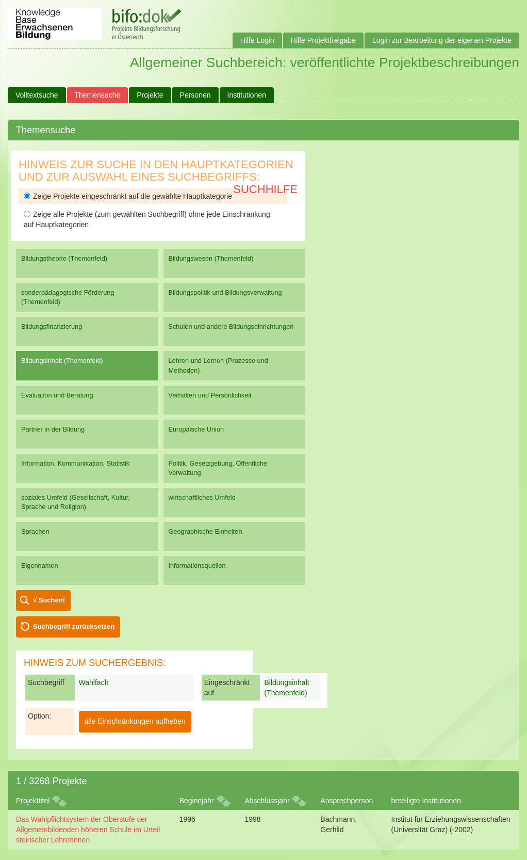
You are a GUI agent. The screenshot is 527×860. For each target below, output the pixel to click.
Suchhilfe (265, 189)
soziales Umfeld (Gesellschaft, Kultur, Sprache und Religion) (75, 502)
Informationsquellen (197, 565)
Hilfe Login (257, 40)
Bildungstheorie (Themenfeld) (64, 258)
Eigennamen (39, 565)
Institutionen (247, 95)
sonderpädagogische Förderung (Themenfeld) (67, 297)
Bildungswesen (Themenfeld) (211, 258)
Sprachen (35, 531)
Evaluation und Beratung (57, 395)
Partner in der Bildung (53, 429)
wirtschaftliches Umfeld (202, 497)
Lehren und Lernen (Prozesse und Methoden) (218, 365)
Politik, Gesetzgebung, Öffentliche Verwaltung (218, 467)
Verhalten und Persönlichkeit (210, 395)
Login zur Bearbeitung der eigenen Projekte (442, 40)
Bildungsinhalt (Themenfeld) (62, 360)
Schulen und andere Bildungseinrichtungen (231, 326)
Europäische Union (196, 429)
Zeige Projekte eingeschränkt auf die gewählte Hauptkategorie (128, 196)
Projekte (150, 95)
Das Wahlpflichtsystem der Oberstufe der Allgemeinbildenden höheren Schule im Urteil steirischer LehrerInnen (88, 829)
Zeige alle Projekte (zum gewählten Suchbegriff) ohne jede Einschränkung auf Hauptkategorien (147, 219)
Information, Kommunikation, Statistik (75, 463)
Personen (195, 95)
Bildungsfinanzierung (51, 326)
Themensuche (98, 95)
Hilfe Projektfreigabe (323, 40)
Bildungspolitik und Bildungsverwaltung (225, 292)
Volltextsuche (36, 95)
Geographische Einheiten (205, 531)
